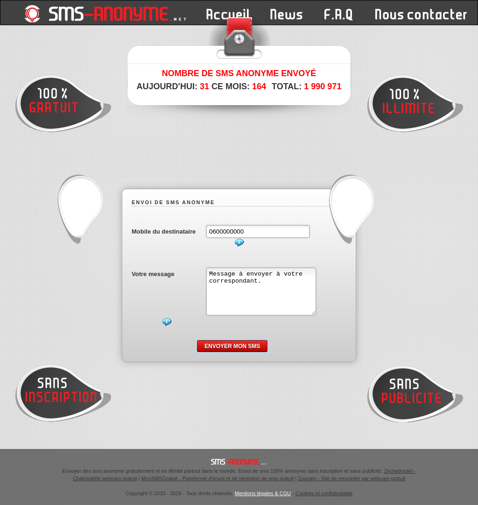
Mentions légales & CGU (263, 493)
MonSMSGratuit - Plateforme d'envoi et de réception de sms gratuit (217, 478)
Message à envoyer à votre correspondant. (267, 296)
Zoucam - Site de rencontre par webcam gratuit (351, 478)
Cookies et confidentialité (323, 493)
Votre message (153, 273)
